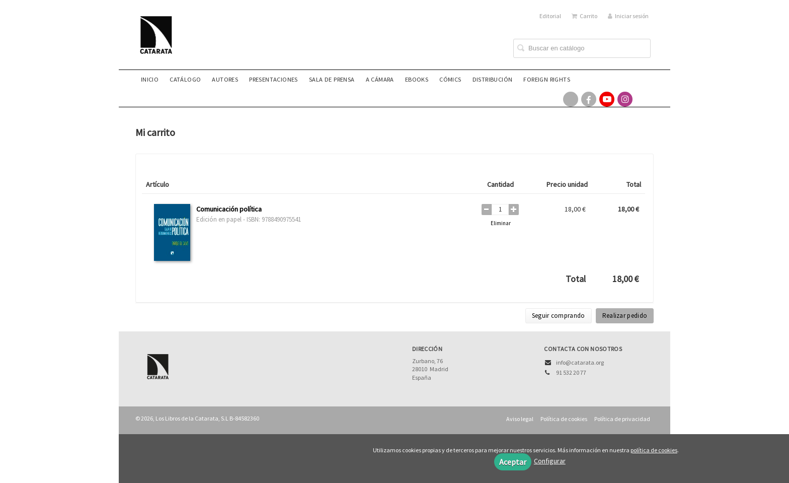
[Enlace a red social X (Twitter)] (570, 99)
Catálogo (185, 79)
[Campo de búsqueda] (582, 48)
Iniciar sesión (628, 16)
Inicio (150, 79)
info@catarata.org (580, 362)
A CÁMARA (380, 79)
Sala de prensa (332, 79)
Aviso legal (519, 419)
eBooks (416, 79)
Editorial (550, 16)
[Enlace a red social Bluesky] (643, 99)
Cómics (450, 79)
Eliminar (501, 223)
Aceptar (512, 462)
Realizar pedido (625, 315)
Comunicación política (229, 209)
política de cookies (653, 450)
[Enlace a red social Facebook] (588, 99)
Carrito (584, 16)
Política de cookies (563, 419)
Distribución (492, 79)
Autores (225, 79)
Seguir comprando (558, 315)
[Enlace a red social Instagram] (625, 99)
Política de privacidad (622, 419)
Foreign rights (546, 79)
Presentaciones (273, 79)
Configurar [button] (550, 460)
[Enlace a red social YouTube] (606, 99)
